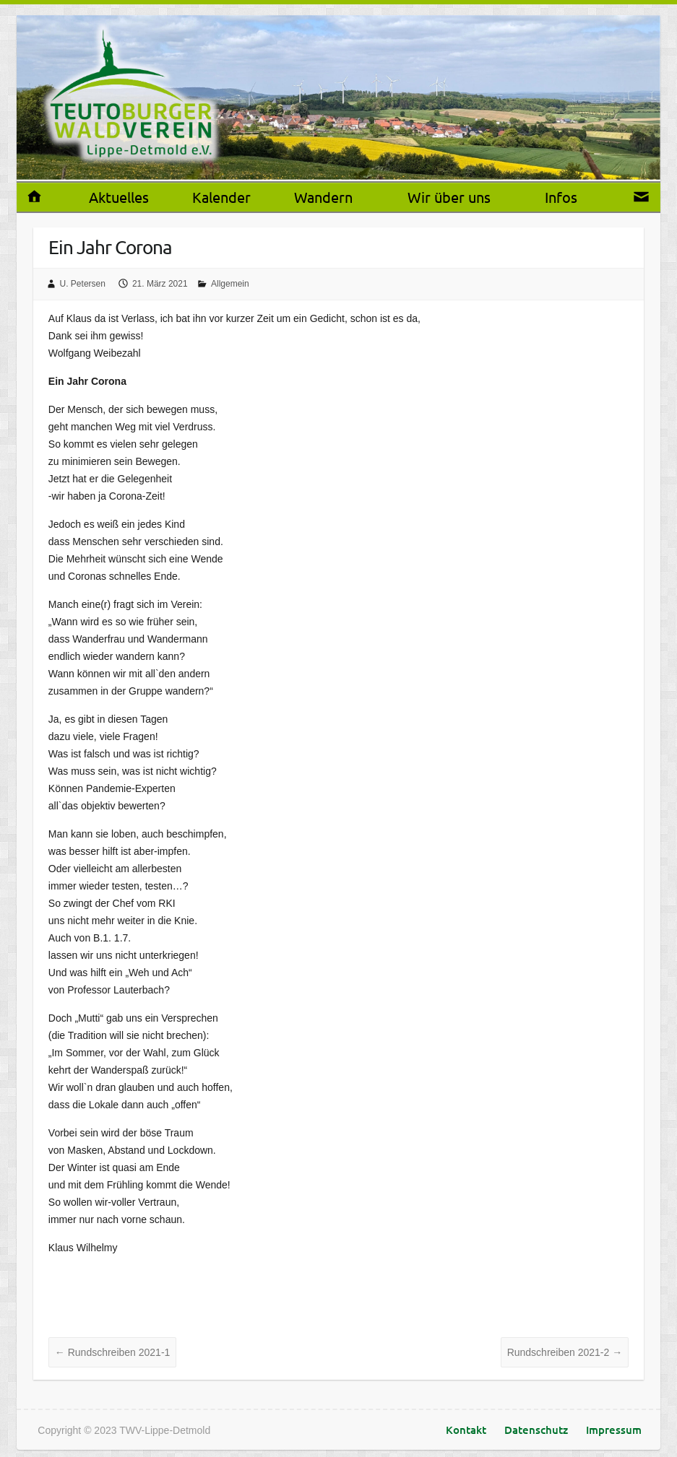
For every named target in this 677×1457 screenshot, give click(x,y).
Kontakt (466, 1429)
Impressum (614, 1429)
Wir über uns (449, 197)
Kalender (221, 197)
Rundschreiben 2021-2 (565, 1352)
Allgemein (230, 284)
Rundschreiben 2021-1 (113, 1352)
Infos (561, 197)
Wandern (323, 197)
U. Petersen (82, 284)
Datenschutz (536, 1429)
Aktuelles (119, 197)
